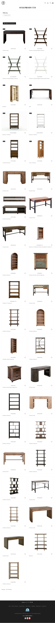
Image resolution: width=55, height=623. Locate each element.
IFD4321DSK (39, 413)
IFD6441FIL (13, 385)
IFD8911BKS (39, 357)
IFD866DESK (39, 216)
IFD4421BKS (39, 469)
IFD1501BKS (13, 104)
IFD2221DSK (13, 554)
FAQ (9, 606)
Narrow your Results (9, 23)
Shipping (33, 606)
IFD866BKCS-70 (13, 301)
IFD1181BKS (39, 48)
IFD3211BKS (39, 554)
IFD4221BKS (13, 329)
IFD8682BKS (13, 273)
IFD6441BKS (13, 413)
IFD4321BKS (13, 526)
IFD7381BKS (13, 357)
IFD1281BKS (39, 76)
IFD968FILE (39, 273)
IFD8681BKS (39, 329)
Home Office (6, 15)
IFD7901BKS (39, 161)
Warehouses (38, 606)
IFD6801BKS (13, 582)
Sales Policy (28, 606)
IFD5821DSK (39, 104)
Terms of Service (15, 606)
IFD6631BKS (13, 498)
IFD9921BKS (13, 441)
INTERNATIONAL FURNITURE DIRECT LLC (23, 613)
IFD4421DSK (39, 385)
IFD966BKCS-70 (40, 245)
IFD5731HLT (13, 217)
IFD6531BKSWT (40, 133)
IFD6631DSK (13, 48)
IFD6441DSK (13, 245)
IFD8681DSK (13, 469)
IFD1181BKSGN (13, 76)
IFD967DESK (39, 189)
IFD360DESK (39, 498)
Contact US (44, 606)
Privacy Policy (21, 606)
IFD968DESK (39, 301)
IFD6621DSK (39, 526)
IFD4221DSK (13, 189)
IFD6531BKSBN (13, 133)
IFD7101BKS (13, 161)
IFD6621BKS (39, 441)
